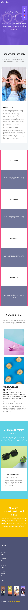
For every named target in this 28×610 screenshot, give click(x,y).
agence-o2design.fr (14, 601)
